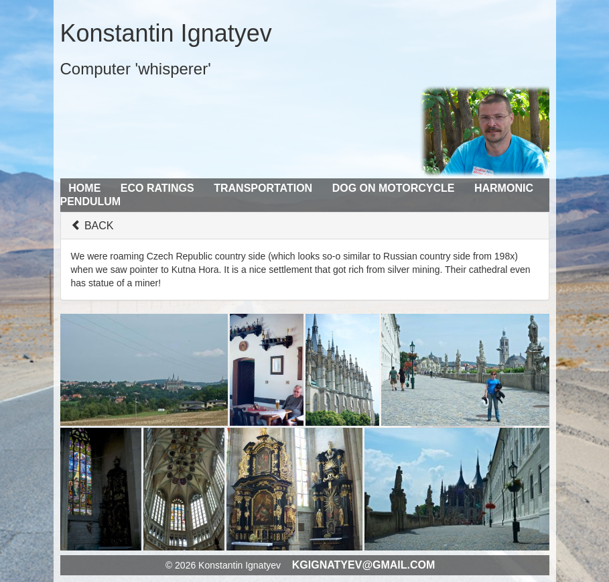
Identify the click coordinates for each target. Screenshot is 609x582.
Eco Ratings (157, 188)
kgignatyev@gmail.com (363, 565)
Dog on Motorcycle (393, 188)
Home (84, 188)
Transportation (263, 188)
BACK (92, 225)
